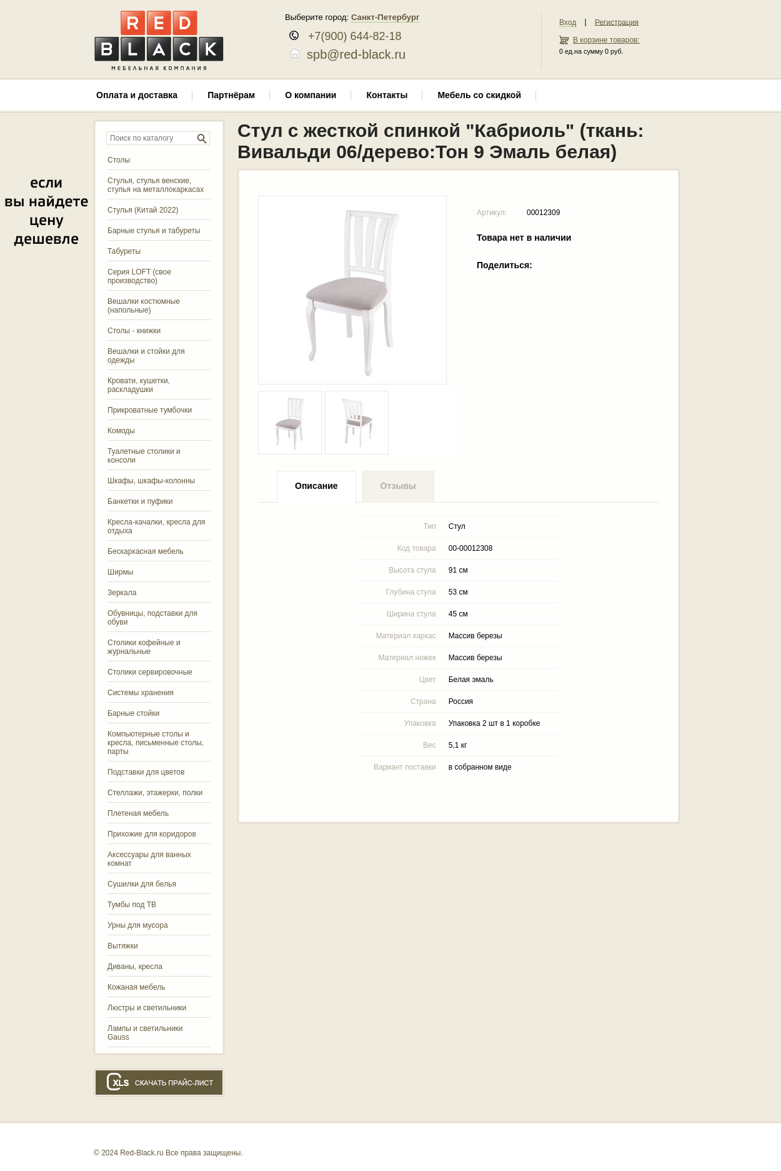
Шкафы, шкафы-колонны (151, 480)
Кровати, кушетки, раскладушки (138, 385)
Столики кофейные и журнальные (144, 647)
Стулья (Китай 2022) (143, 210)
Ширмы (120, 572)
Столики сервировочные (149, 672)
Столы (118, 160)
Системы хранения (140, 692)
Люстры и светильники (146, 1007)
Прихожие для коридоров (151, 834)
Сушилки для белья (141, 884)
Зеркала (121, 592)
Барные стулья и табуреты (154, 230)
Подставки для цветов (145, 772)
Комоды (121, 430)
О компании (310, 95)
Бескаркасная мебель (145, 551)
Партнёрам (231, 95)
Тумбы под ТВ (131, 904)
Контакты (386, 95)
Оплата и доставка (136, 95)
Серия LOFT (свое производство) (139, 276)
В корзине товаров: (606, 40)
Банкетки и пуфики (140, 501)
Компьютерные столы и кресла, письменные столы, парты (155, 743)
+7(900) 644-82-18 (350, 36)
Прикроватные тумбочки (149, 410)
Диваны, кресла (134, 966)
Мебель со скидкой (479, 95)
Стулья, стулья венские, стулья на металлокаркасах (155, 185)
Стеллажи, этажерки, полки (154, 792)
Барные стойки (133, 713)
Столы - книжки (134, 330)
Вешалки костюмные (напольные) (143, 305)
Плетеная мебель (138, 813)
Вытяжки (122, 946)
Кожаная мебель (136, 987)
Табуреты (124, 251)
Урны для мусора (137, 925)
